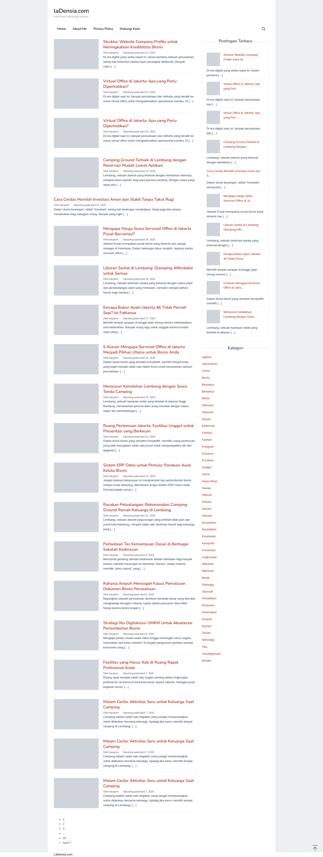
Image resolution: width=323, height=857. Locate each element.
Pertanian (208, 605)
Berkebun (208, 384)
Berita (206, 377)
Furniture (208, 453)
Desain (206, 419)
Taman (206, 633)
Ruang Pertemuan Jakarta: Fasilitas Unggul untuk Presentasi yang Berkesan (148, 428)
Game (206, 474)
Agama (206, 357)
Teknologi (208, 639)
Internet (207, 515)
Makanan (208, 564)
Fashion (207, 432)
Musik (206, 577)
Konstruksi (209, 550)
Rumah (206, 626)
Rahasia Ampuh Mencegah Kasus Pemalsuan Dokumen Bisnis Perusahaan (144, 586)
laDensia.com (71, 11)
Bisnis (206, 398)
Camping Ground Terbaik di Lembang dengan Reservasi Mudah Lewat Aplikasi (144, 162)
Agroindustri (209, 363)
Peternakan (209, 612)
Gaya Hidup (209, 481)
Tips (204, 646)
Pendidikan (209, 598)
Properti (207, 619)
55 (64, 838)
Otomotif (207, 591)
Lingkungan (209, 557)
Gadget (207, 467)
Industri (207, 501)
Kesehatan (209, 536)
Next (67, 842)
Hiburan (207, 494)
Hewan (206, 488)
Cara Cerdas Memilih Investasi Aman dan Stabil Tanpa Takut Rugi (114, 199)
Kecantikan (209, 522)
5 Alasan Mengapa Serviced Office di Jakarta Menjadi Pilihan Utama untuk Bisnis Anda (144, 349)
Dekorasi (207, 405)
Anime (206, 370)
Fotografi (207, 446)
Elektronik (208, 425)
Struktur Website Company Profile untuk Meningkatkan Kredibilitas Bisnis (140, 44)
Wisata (206, 660)
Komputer (208, 543)
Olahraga (208, 584)
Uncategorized (211, 653)
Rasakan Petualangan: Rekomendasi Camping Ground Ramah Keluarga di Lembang (145, 507)
